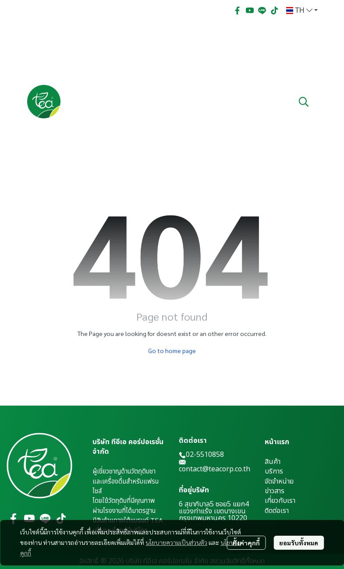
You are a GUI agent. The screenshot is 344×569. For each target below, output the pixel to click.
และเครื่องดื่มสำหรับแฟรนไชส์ (125, 486)
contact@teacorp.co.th (214, 469)
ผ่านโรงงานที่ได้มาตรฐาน (124, 511)
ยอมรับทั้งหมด (298, 543)
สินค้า (272, 461)
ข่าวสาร (274, 491)
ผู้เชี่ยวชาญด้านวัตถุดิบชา (124, 472)
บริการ (274, 471)
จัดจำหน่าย (279, 481)
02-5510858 (201, 454)
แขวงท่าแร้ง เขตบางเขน (212, 511)
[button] (302, 10)
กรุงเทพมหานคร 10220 (213, 518)
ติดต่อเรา (277, 510)
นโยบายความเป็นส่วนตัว (176, 542)
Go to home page (172, 350)
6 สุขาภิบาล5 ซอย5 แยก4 (214, 504)
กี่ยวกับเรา (281, 500)
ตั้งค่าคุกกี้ (246, 543)
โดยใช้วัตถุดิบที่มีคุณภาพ (123, 501)
